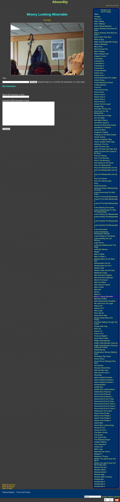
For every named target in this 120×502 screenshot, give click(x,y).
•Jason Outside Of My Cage (104, 142)
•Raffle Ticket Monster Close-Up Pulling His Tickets (106, 346)
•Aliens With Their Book (102, 37)
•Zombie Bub (99, 479)
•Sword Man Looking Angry (104, 425)
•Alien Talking (99, 21)
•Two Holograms (100, 444)
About (110, 496)
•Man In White (99, 254)
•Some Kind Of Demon (102, 394)
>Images (97, 16)
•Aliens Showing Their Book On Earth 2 (105, 34)
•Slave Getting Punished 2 (103, 380)
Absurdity (60, 2)
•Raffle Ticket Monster (102, 341)
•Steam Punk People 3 (102, 418)
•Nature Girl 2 (99, 308)
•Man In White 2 (100, 256)
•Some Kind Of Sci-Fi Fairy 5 (104, 408)
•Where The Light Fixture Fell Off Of (105, 460)
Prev (45, 20)
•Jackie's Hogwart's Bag (103, 139)
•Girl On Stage (99, 118)
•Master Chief (99, 268)
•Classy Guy (98, 73)
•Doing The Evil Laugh (102, 104)
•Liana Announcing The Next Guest (104, 193)
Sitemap (117, 496)
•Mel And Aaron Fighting (103, 275)
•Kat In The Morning (101, 158)
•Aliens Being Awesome (102, 26)
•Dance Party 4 (99, 99)
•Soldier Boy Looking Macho (104, 389)
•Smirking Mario (100, 384)
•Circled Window (100, 70)
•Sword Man (98, 423)
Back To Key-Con (8, 484)
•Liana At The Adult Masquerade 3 (106, 204)
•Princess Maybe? (100, 336)
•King (96, 183)
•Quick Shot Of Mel (101, 338)
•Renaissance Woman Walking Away (105, 353)
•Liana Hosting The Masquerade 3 (106, 222)
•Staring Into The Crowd (103, 411)
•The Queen (98, 435)
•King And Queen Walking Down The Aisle (106, 189)
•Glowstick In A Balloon (102, 127)
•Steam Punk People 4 (102, 420)
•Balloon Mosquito (100, 44)
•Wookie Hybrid (99, 470)
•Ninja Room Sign (100, 315)
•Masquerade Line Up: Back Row (104, 260)
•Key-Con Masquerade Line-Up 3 (105, 175)
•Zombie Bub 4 (99, 486)
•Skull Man (98, 375)
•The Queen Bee (100, 437)
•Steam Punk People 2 (102, 416)
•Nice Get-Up (99, 313)
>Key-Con (97, 19)
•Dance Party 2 (99, 94)
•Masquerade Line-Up (102, 263)
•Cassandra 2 (99, 61)
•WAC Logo (98, 449)
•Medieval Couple (100, 273)
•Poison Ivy (98, 331)
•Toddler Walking (100, 442)
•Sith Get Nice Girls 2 (102, 373)
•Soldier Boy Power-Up (102, 392)
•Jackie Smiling (99, 137)
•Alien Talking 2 (99, 24)
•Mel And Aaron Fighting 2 (103, 277)
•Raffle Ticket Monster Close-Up (106, 343)
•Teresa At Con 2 (100, 430)
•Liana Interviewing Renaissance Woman (102, 233)
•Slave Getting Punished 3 (103, 382)
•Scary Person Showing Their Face (105, 362)
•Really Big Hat (99, 350)
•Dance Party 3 (99, 97)
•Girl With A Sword (101, 120)
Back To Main (7, 488)
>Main (96, 14)
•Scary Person (99, 359)
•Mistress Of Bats (100, 299)
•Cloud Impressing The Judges (105, 78)
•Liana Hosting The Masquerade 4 (106, 226)
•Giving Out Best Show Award (105, 125)
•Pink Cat (97, 329)
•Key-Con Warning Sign (102, 181)
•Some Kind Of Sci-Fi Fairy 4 (104, 406)
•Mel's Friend (99, 287)
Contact (104, 496)
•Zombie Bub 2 (99, 482)
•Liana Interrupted (100, 229)
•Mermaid (97, 289)
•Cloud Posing (99, 80)
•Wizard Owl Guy (100, 467)
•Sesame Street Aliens (102, 368)
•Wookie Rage (99, 474)
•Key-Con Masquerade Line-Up (105, 168)
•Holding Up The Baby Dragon (105, 135)
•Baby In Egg (99, 39)
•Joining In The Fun (101, 144)
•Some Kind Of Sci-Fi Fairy (104, 399)
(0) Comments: (9, 86)
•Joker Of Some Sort (101, 147)
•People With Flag (100, 326)
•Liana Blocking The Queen (104, 207)
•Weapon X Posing (101, 456)
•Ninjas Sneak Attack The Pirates (103, 319)
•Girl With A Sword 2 (101, 123)
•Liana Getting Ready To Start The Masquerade (105, 211)
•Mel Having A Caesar (102, 285)
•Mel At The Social (101, 280)
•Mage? (97, 252)
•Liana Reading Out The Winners (103, 239)
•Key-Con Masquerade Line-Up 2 (105, 171)
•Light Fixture (99, 243)
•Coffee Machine (100, 85)
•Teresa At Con (99, 428)
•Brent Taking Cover (101, 54)
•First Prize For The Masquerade (101, 112)
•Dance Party (99, 92)
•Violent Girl (98, 447)
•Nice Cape (98, 311)
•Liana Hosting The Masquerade (106, 214)
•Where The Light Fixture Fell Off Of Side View (105, 464)
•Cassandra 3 (99, 63)
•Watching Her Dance (102, 451)
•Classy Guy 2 (99, 75)
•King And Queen (100, 186)
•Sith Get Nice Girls (101, 370)
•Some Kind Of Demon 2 (103, 396)
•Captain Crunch (100, 56)
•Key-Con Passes (100, 178)
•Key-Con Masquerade (102, 165)
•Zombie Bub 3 (99, 484)
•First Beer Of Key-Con (102, 109)
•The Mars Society (101, 432)
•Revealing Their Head (102, 356)
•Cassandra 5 (99, 68)
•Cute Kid (97, 87)
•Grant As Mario (100, 130)
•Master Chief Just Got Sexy (104, 270)
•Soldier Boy (98, 387)
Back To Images (8, 486)
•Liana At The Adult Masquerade (106, 197)
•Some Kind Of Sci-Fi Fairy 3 (104, 404)
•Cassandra (98, 58)
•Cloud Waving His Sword (103, 82)
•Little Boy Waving (100, 249)
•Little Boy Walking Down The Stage (105, 246)
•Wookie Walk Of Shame (103, 477)
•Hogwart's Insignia (101, 132)
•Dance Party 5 (99, 102)
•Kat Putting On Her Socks (104, 163)
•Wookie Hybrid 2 (100, 472)
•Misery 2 (97, 294)
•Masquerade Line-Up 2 (102, 265)
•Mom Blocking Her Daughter (105, 301)
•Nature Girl (98, 306)
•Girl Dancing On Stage (102, 115)
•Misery (96, 292)
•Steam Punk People (101, 413)
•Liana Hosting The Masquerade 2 (106, 217)
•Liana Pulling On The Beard (104, 236)
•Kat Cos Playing (100, 156)
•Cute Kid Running (101, 90)
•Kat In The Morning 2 (102, 160)
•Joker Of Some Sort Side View (105, 149)
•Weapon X (98, 454)
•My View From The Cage (103, 303)
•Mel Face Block (100, 282)
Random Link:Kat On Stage (106, 11)
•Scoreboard (98, 365)
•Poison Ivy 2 (99, 333)
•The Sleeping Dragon (102, 440)
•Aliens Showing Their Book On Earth (105, 29)
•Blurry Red (98, 47)
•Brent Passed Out (101, 49)
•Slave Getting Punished (103, 377)
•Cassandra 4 (99, 66)
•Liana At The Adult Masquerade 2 (106, 200)
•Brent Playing (99, 51)
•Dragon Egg (98, 106)
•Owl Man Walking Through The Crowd (105, 323)
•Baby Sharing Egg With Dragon (106, 42)
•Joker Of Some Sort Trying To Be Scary (105, 152)
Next (49, 20)
